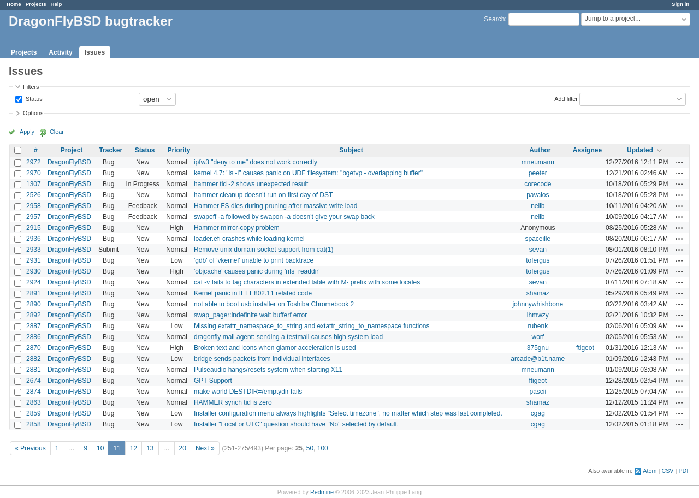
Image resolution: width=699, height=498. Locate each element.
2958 (33, 206)
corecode (537, 184)
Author (539, 150)
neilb (537, 206)
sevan (538, 249)
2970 (33, 173)
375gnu (538, 348)
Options (33, 113)
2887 (33, 326)
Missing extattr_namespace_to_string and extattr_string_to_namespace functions (312, 326)
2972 (33, 162)
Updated (640, 150)
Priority (178, 150)
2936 (33, 238)
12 (133, 448)
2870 (33, 348)
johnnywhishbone (537, 304)
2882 (33, 359)
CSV (667, 470)
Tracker (110, 150)
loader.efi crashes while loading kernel (249, 238)
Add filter (566, 98)
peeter (538, 173)
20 (182, 448)
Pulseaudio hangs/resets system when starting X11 (268, 370)
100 (322, 448)
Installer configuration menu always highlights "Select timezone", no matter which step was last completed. (348, 413)
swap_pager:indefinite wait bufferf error (250, 315)
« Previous (30, 448)
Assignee (587, 150)
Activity (60, 52)
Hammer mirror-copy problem (237, 228)
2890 (33, 304)
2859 (33, 413)
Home (14, 4)
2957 (33, 217)
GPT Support (213, 380)
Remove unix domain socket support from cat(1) (263, 249)
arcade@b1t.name (538, 359)
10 (100, 448)
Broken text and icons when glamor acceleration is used (275, 348)
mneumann (538, 162)
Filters (31, 87)
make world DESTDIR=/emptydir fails (248, 391)
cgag (538, 413)
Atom (649, 470)
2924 (33, 282)
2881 (33, 370)
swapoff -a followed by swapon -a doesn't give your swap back (284, 217)
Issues (95, 52)
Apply (27, 131)
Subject (351, 150)
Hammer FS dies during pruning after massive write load (275, 206)
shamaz (537, 293)
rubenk (538, 326)
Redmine (322, 492)
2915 (33, 228)
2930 (33, 271)
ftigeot (585, 348)
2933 (33, 249)
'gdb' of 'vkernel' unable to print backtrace (253, 260)
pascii (537, 391)
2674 (33, 380)
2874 (33, 391)
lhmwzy (538, 315)
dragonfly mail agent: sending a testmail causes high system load (288, 337)
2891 (33, 293)
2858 (33, 424)
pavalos (537, 195)
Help (56, 4)
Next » (205, 448)
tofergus (537, 260)
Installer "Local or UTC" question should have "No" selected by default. (296, 424)
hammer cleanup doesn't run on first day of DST (263, 195)
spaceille (537, 238)
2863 (33, 402)
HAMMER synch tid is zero (233, 402)
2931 (33, 260)
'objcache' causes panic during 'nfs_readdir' (257, 271)
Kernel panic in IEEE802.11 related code (253, 293)
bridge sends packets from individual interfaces (262, 359)
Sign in (680, 4)
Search (494, 19)
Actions (679, 162)
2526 (33, 195)
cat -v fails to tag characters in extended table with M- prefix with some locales (307, 282)
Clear (57, 131)
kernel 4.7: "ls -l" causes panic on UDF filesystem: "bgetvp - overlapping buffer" (308, 173)
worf (537, 337)
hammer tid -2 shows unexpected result (251, 184)
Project (72, 150)
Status (33, 98)
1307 (33, 184)
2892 (33, 315)
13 (149, 448)
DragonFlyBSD (69, 162)
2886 (33, 337)
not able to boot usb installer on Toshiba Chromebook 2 (274, 304)
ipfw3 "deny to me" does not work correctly (255, 162)
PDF (684, 470)
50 (309, 448)
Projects (36, 4)
